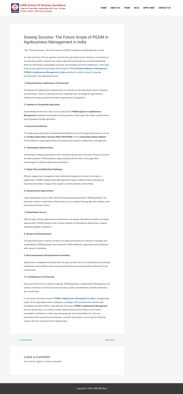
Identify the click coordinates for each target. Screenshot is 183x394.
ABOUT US (115, 8)
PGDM (127, 8)
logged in (40, 361)
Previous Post (24, 340)
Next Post (111, 340)
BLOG (136, 8)
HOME (104, 8)
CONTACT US (165, 8)
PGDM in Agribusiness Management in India (74, 298)
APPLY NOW (148, 8)
